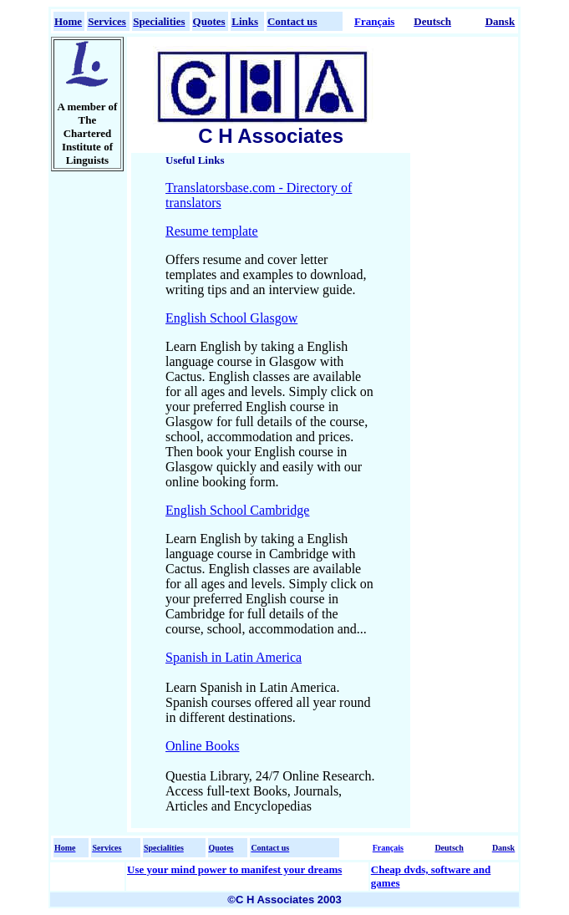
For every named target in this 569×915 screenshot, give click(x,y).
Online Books (202, 746)
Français (374, 21)
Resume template (211, 231)
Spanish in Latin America (233, 657)
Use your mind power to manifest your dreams (234, 869)
